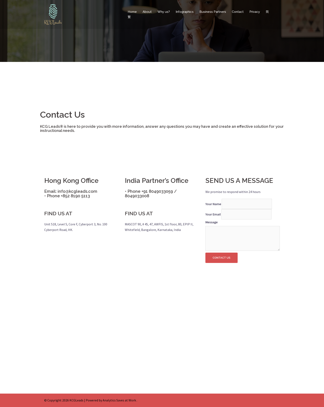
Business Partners (212, 12)
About (147, 12)
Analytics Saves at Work (119, 400)
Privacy (254, 12)
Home (132, 12)
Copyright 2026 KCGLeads (65, 400)
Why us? (163, 12)
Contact (238, 12)
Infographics (185, 12)
